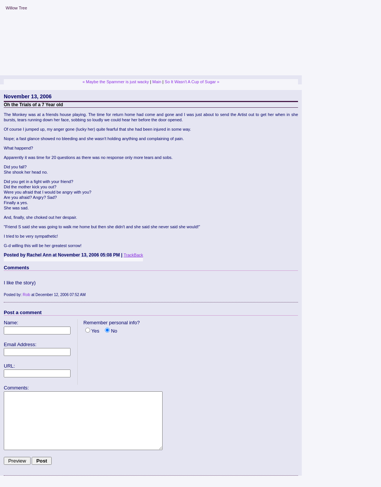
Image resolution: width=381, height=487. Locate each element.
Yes (95, 331)
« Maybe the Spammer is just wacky (116, 81)
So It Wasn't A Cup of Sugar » (192, 81)
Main (156, 81)
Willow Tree (16, 8)
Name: (11, 322)
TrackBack (133, 255)
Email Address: (20, 344)
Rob (26, 294)
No (114, 331)
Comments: (16, 388)
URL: (9, 366)
